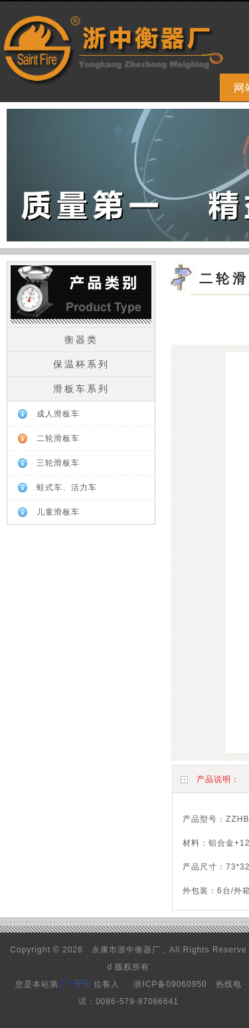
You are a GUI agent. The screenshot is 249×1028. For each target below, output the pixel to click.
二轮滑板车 (58, 438)
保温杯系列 (81, 364)
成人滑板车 (58, 413)
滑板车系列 (81, 388)
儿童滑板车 (58, 512)
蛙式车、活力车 (67, 487)
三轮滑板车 (58, 463)
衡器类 (81, 339)
